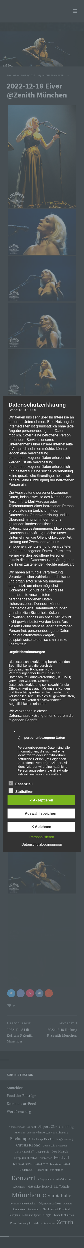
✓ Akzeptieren (41, 800)
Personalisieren (41, 837)
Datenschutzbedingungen (41, 844)
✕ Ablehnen (41, 826)
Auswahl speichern (41, 813)
